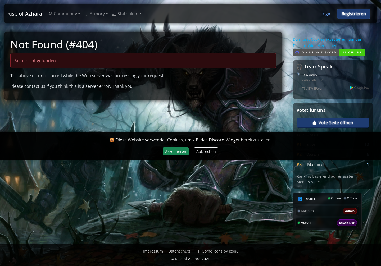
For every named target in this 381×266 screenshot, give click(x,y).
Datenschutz (179, 251)
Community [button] (62, 14)
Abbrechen (206, 151)
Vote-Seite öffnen (332, 123)
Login (326, 14)
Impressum (153, 251)
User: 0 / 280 (309, 80)
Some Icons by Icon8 (220, 251)
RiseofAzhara (310, 75)
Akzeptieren (175, 151)
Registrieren (354, 14)
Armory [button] (94, 14)
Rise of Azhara (24, 13)
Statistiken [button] (125, 14)
